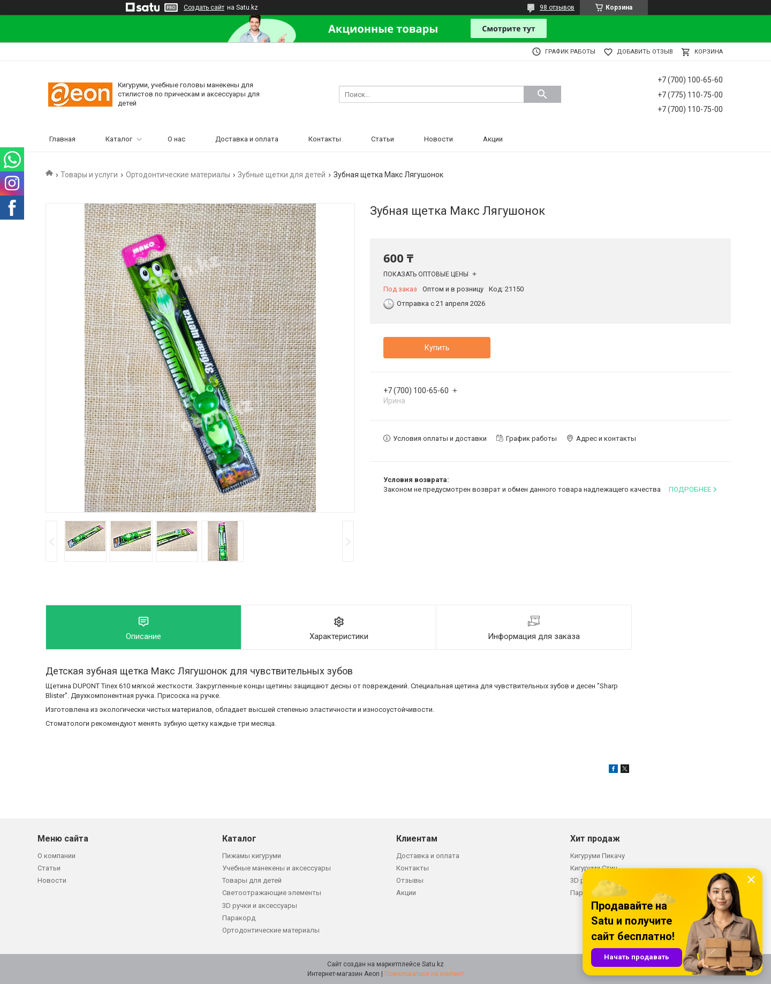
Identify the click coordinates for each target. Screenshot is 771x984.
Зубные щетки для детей (282, 174)
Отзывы (410, 880)
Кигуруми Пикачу (597, 856)
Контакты (324, 139)
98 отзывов (557, 7)
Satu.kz (433, 964)
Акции (493, 139)
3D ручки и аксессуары (259, 906)
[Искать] (542, 94)
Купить (437, 347)
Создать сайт (204, 7)
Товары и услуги (89, 174)
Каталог (118, 139)
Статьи (382, 139)
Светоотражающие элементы (271, 893)
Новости (438, 139)
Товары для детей (252, 880)
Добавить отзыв (645, 51)
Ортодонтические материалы (178, 174)
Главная (62, 139)
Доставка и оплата (246, 139)
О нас (176, 139)
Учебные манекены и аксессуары (276, 868)
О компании (56, 856)
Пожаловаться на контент (424, 974)
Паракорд (238, 918)
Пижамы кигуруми (251, 856)
